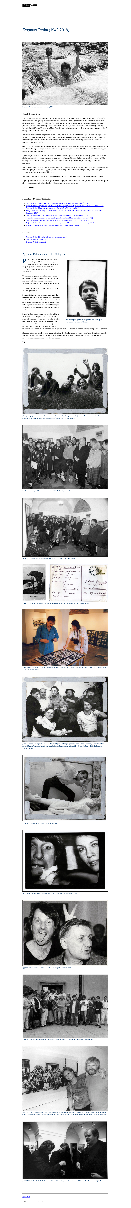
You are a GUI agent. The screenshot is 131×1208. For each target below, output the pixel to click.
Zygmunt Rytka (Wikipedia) (36, 242)
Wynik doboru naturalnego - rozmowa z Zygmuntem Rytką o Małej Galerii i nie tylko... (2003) (59, 218)
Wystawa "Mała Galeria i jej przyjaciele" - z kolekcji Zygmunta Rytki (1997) (53, 225)
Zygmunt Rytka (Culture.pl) (36, 239)
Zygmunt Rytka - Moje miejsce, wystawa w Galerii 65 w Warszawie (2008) (52, 208)
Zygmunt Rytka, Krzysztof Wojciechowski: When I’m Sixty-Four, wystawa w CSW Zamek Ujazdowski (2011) (65, 206)
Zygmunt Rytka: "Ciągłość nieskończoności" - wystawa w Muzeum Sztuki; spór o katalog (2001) (60, 223)
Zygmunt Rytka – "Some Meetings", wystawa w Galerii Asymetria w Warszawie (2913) (57, 203)
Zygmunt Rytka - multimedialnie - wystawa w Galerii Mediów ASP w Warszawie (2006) (57, 215)
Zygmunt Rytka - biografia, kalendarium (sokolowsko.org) (46, 237)
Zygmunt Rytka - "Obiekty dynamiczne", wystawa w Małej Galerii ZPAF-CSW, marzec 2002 (59, 220)
